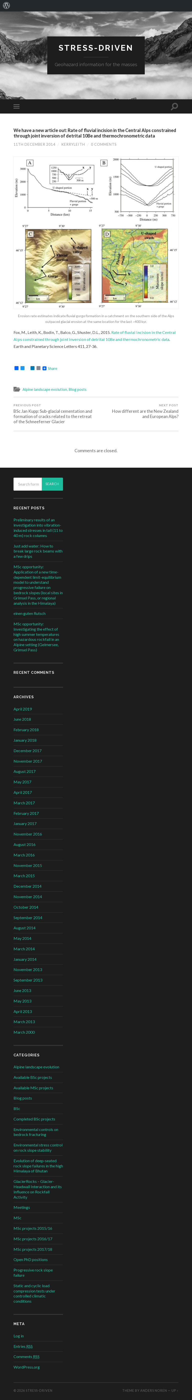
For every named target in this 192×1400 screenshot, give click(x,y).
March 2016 (24, 854)
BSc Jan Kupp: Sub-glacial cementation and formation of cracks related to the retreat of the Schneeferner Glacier (54, 413)
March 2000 (24, 1032)
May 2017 (22, 781)
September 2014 (28, 917)
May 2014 (22, 938)
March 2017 (24, 802)
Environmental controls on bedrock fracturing (36, 1132)
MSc (18, 1217)
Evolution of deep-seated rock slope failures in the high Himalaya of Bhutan (38, 1165)
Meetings (22, 1207)
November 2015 (28, 865)
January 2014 (25, 959)
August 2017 (25, 771)
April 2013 (23, 1011)
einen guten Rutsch (30, 613)
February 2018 (26, 729)
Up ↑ (175, 1391)
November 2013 (28, 969)
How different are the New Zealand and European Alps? (138, 411)
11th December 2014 (34, 144)
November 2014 (28, 896)
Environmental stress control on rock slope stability (38, 1147)
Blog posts (77, 389)
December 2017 (28, 750)
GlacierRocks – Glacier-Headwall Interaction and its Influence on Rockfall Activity (38, 1189)
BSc (17, 1108)
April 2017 (23, 792)
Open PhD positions (31, 1259)
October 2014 (26, 907)
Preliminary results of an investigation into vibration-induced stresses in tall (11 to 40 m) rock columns (38, 527)
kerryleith (73, 144)
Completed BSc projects (34, 1119)
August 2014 (25, 927)
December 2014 (28, 886)
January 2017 (25, 823)
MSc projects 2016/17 (33, 1238)
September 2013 (28, 980)
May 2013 (22, 1000)
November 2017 (28, 761)
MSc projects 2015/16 (33, 1228)
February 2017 (26, 813)
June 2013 (22, 990)
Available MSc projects (33, 1087)
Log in (19, 1335)
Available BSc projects (33, 1077)
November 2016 (28, 834)
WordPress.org (27, 1367)
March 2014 (24, 948)
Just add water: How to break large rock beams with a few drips (38, 551)
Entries (23, 1346)
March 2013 (24, 1021)
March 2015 (24, 875)
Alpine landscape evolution (44, 389)
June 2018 (22, 719)
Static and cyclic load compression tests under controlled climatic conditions (34, 1293)
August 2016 (25, 844)
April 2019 (23, 708)
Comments (27, 1356)
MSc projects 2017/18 (33, 1249)
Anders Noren (153, 1391)
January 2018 (25, 740)
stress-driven (96, 47)
